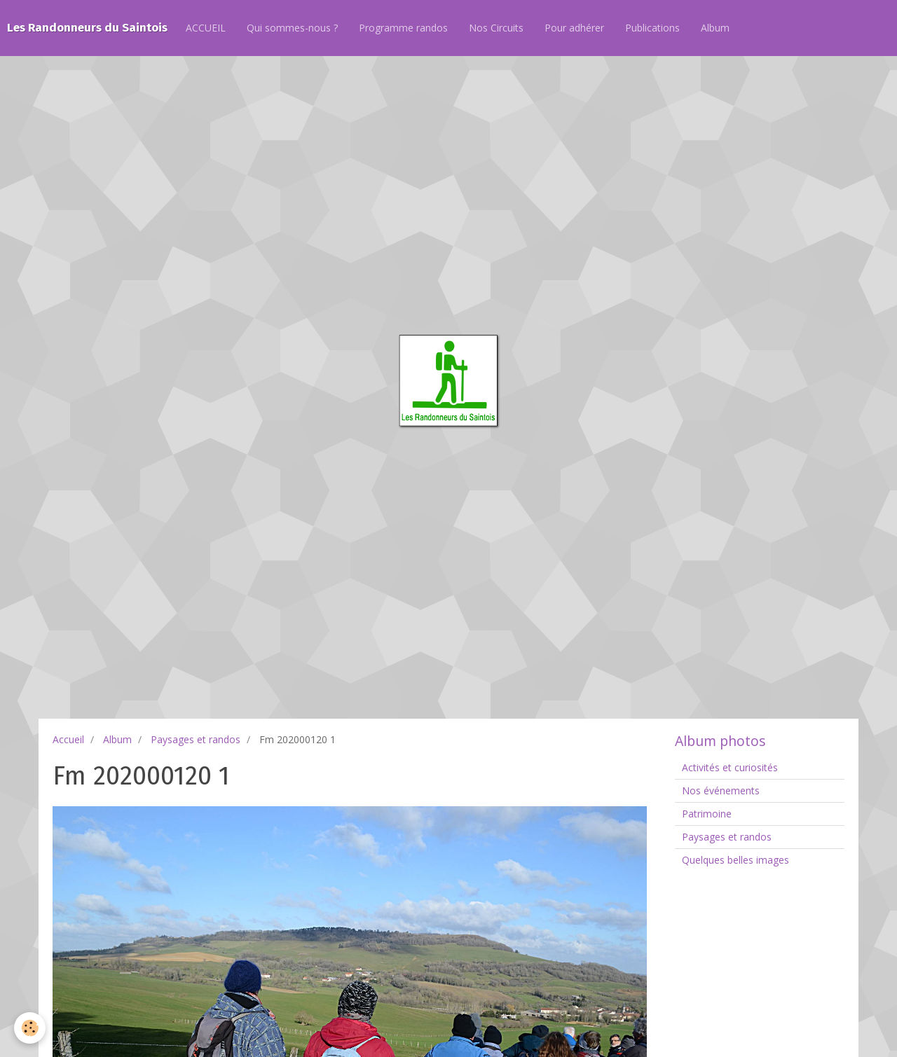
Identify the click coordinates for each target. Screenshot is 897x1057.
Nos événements (721, 790)
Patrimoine (707, 813)
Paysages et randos (195, 739)
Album (715, 27)
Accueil (68, 739)
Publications (652, 27)
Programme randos (403, 27)
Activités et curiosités (730, 767)
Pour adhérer (574, 27)
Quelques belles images (735, 859)
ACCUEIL (206, 27)
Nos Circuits (496, 27)
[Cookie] (30, 1028)
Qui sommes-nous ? (292, 27)
